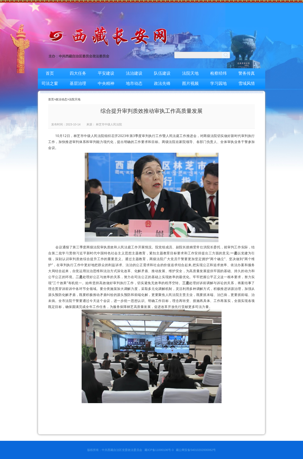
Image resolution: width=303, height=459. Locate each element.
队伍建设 (162, 73)
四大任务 (78, 73)
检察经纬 (218, 73)
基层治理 (78, 83)
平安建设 (106, 73)
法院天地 (190, 73)
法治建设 (134, 73)
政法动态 (61, 99)
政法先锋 (162, 83)
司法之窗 (50, 83)
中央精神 (106, 83)
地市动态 (134, 83)
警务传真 (246, 73)
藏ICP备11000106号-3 (158, 450)
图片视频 (190, 83)
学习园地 (218, 83)
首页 (50, 73)
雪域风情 (246, 83)
